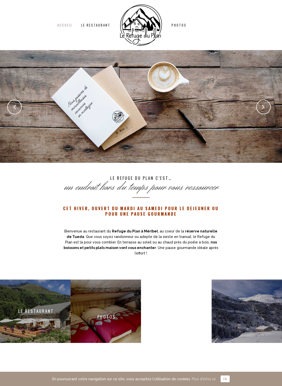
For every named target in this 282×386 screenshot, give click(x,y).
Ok (225, 379)
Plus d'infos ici (204, 379)
